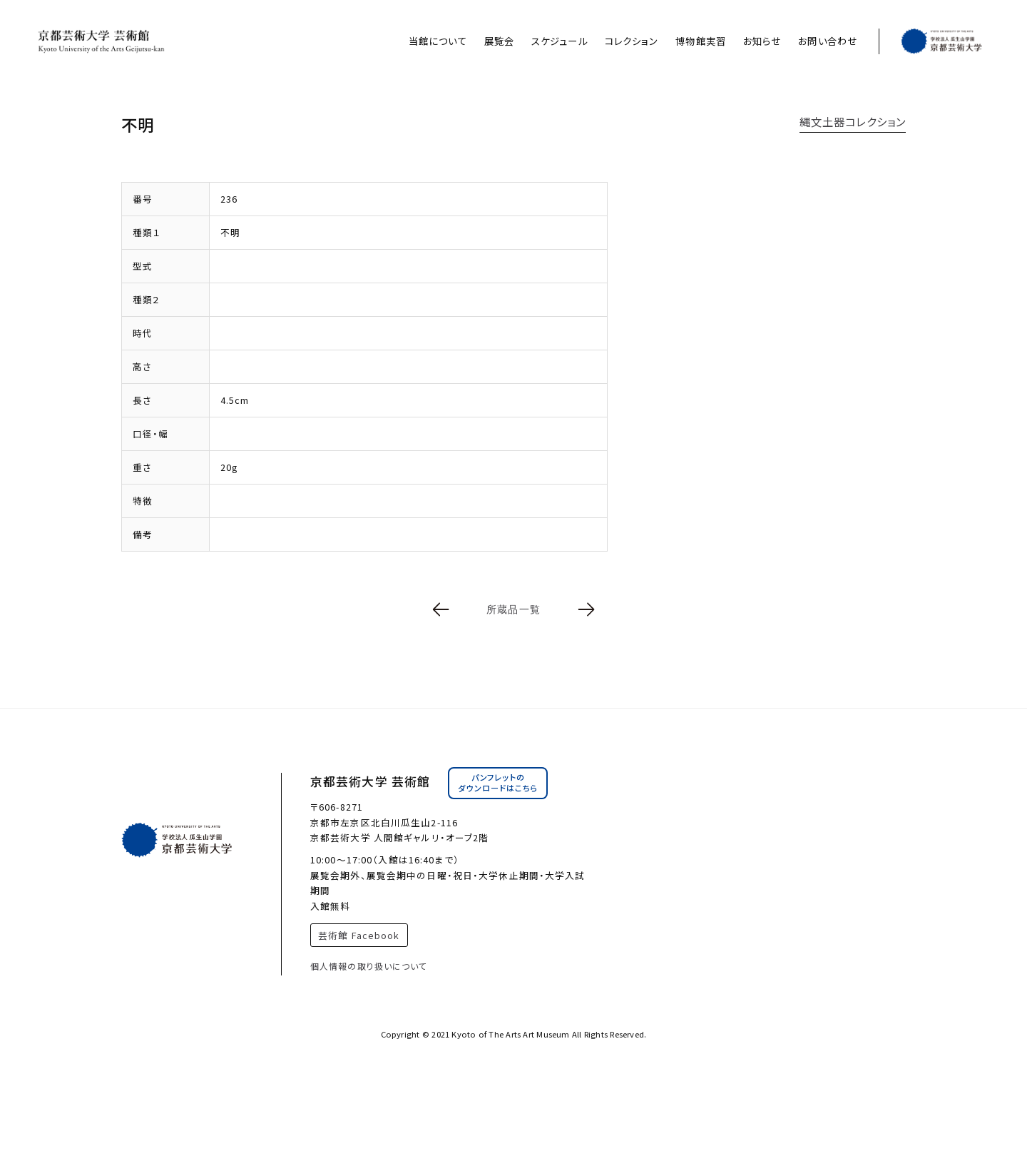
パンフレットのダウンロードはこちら (498, 782)
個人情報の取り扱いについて (369, 966)
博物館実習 (700, 41)
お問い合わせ (827, 41)
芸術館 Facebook (358, 935)
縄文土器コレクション (852, 121)
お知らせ (762, 41)
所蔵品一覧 (513, 609)
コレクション (632, 41)
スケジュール (559, 41)
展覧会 (499, 41)
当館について (438, 41)
